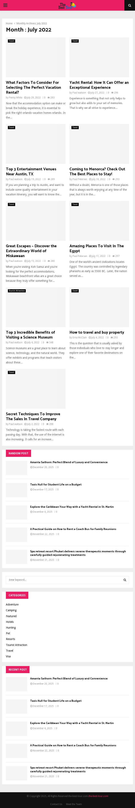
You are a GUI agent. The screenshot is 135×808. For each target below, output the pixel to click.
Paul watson (79, 92)
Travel (11, 41)
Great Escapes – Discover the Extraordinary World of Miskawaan (31, 251)
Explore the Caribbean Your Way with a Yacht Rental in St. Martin (72, 507)
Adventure (12, 604)
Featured (11, 616)
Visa (8, 656)
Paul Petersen (80, 179)
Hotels (10, 621)
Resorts (10, 639)
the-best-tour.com (98, 796)
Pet (8, 633)
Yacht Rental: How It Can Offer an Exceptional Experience (99, 85)
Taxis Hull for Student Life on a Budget (55, 484)
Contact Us (56, 804)
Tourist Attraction (17, 291)
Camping (11, 610)
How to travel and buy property (96, 332)
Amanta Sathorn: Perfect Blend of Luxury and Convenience (69, 462)
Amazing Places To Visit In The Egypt (96, 248)
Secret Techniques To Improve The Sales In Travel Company (33, 416)
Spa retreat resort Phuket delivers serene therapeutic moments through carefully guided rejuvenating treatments (78, 553)
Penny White (15, 97)
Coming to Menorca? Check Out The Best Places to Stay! (97, 171)
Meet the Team (74, 804)
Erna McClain (80, 337)
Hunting (11, 627)
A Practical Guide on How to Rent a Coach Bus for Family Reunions (73, 529)
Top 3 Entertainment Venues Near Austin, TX (31, 171)
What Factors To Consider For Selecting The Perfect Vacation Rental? (33, 87)
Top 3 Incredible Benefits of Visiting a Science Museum (30, 335)
